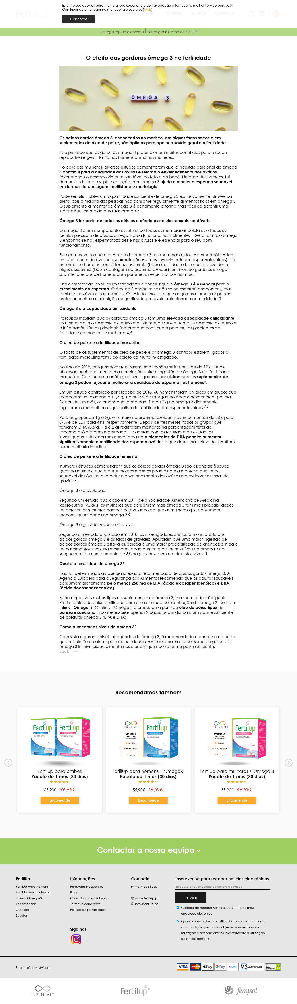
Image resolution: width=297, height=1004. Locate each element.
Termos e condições (85, 904)
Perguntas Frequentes (86, 886)
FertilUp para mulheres (33, 892)
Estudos (21, 915)
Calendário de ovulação (89, 898)
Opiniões (22, 909)
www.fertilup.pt (147, 898)
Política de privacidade (88, 909)
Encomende (59, 800)
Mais (147, 9)
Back (64, 651)
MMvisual (42, 967)
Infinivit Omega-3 (29, 898)
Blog (73, 892)
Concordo (78, 19)
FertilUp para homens (32, 886)
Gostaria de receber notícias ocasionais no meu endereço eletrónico (217, 910)
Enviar (190, 897)
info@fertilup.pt (146, 904)
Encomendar (26, 904)
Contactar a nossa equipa (148, 849)
